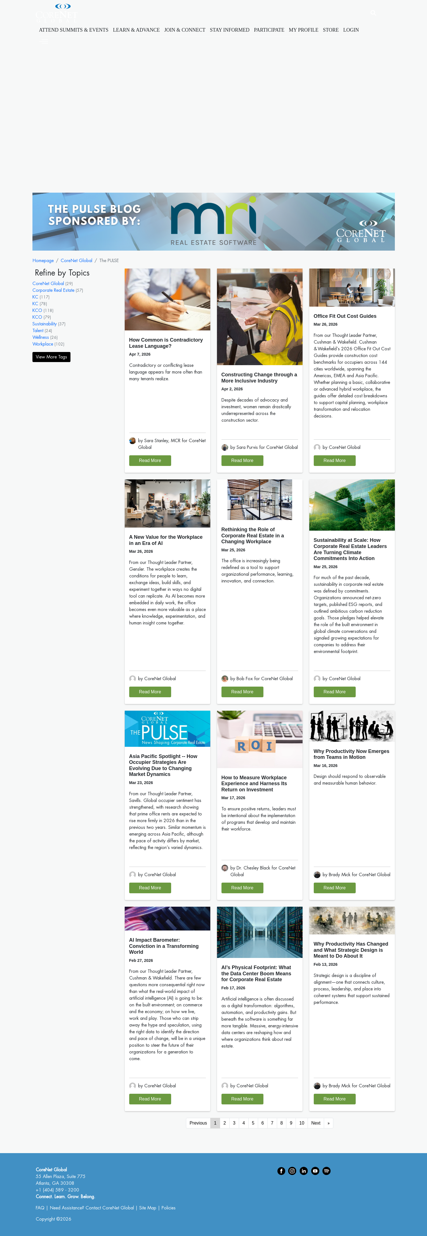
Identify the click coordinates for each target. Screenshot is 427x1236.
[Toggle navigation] (43, 40)
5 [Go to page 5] (253, 1123)
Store (331, 30)
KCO (37, 310)
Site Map (147, 1208)
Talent (37, 330)
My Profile (304, 30)
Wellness (40, 337)
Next (315, 1123)
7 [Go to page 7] (272, 1123)
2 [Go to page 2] (224, 1123)
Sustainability (44, 324)
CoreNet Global (76, 260)
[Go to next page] (328, 1123)
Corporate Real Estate (53, 290)
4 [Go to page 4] (243, 1123)
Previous (198, 1123)
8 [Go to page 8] (281, 1123)
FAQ (40, 1208)
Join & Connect (185, 30)
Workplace (42, 344)
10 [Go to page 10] (301, 1123)
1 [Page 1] (215, 1123)
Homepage (43, 260)
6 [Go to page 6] (262, 1123)
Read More (150, 460)
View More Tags (51, 357)
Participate (269, 30)
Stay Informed (230, 30)
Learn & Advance (136, 30)
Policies (169, 1208)
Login (351, 30)
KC (35, 297)
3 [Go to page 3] (234, 1123)
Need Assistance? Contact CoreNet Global (92, 1208)
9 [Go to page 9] (291, 1123)
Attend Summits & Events (73, 30)
